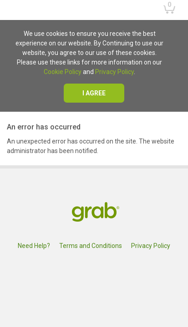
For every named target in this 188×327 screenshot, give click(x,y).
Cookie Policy (62, 71)
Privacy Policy (114, 71)
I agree (94, 93)
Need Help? (34, 245)
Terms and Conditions (90, 245)
